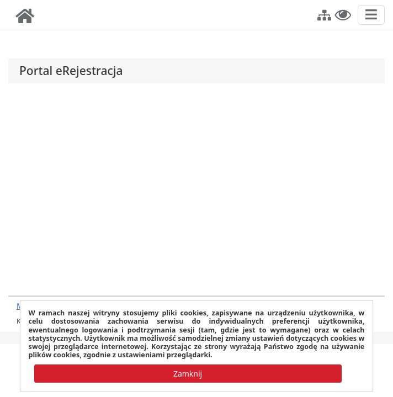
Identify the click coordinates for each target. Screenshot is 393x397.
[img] (24, 16)
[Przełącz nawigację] (371, 14)
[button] (324, 13)
